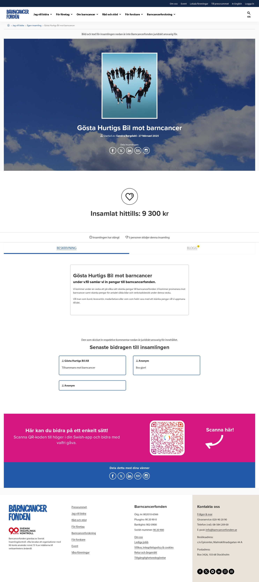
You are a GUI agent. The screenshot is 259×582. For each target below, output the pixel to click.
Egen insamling (34, 25)
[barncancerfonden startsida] (17, 14)
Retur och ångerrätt (145, 552)
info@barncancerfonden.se (221, 529)
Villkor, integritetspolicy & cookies (153, 547)
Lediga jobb (141, 542)
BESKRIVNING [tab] (66, 248)
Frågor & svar (204, 514)
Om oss (138, 537)
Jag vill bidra (18, 25)
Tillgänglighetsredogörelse (150, 557)
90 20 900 (158, 529)
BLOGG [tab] (193, 247)
